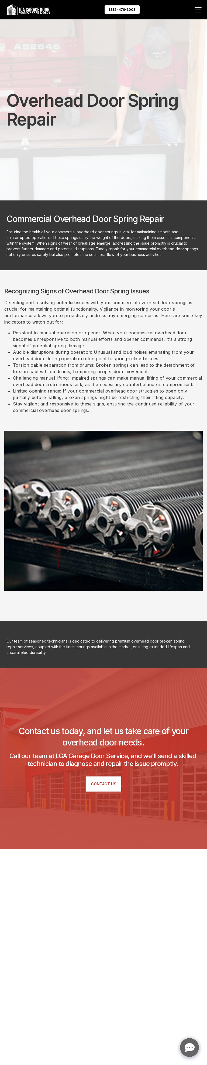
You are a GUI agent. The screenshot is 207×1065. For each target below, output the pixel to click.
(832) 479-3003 (122, 10)
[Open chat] (189, 1047)
